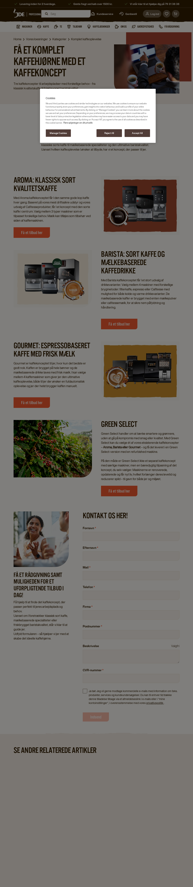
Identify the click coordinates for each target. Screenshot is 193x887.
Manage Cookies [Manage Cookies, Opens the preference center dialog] (58, 133)
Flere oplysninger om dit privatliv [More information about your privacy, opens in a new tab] (78, 122)
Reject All (109, 133)
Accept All (137, 133)
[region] (98, 116)
